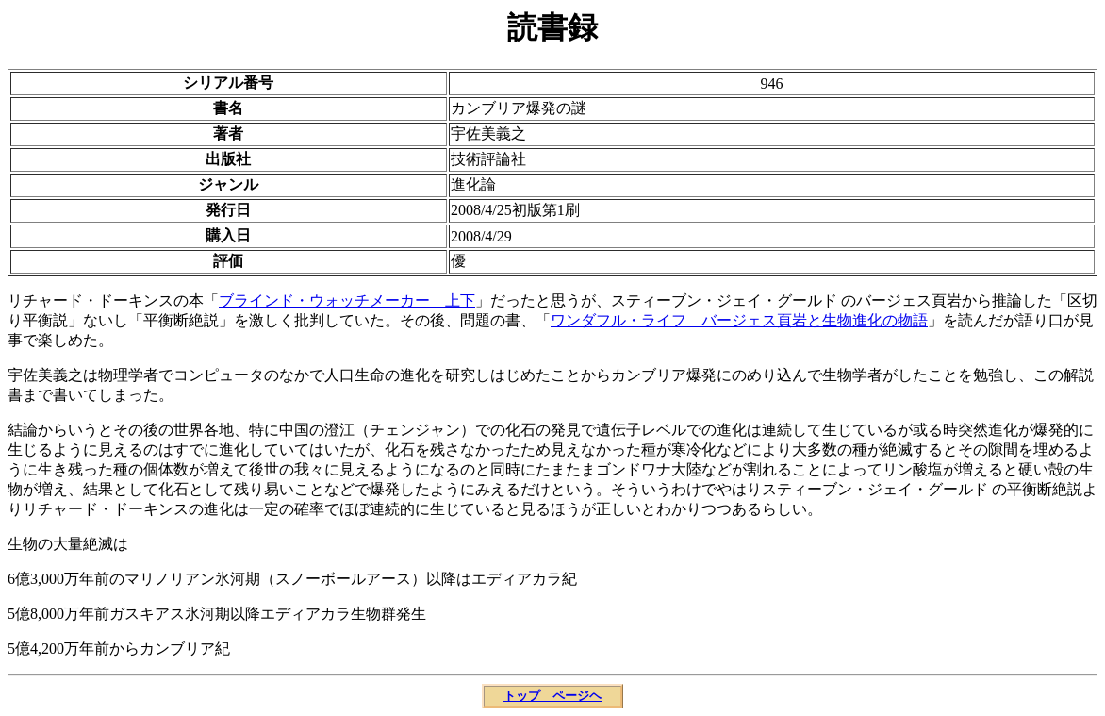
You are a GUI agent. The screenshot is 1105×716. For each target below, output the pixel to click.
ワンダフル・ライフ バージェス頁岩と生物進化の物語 (739, 320)
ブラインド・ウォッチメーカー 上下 (347, 300)
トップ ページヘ (552, 696)
